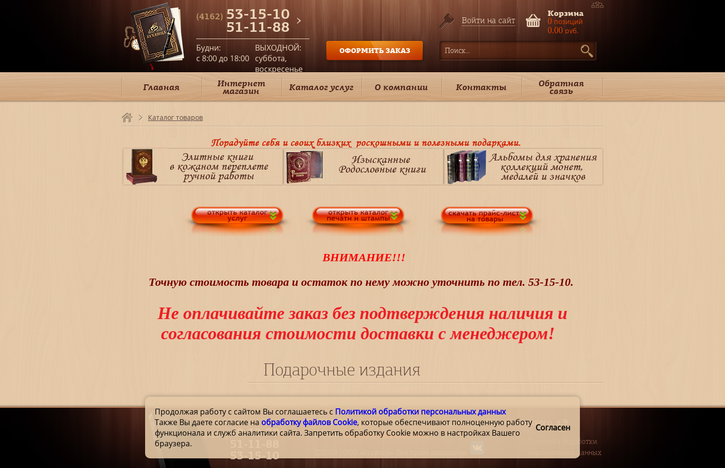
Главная (161, 87)
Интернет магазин (241, 87)
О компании (401, 87)
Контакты (481, 87)
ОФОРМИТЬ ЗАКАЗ (374, 50)
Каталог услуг (321, 87)
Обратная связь (561, 87)
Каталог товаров (175, 117)
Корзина (566, 12)
